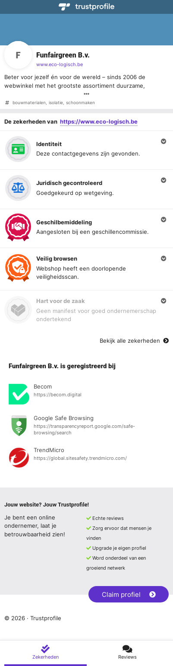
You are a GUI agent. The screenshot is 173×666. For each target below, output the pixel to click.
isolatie (56, 102)
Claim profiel (129, 594)
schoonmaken (80, 102)
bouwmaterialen (29, 102)
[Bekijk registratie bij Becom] (86, 395)
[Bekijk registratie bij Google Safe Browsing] (86, 427)
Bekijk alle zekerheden (134, 340)
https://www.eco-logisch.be (99, 121)
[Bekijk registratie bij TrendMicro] (86, 459)
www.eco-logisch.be (59, 64)
